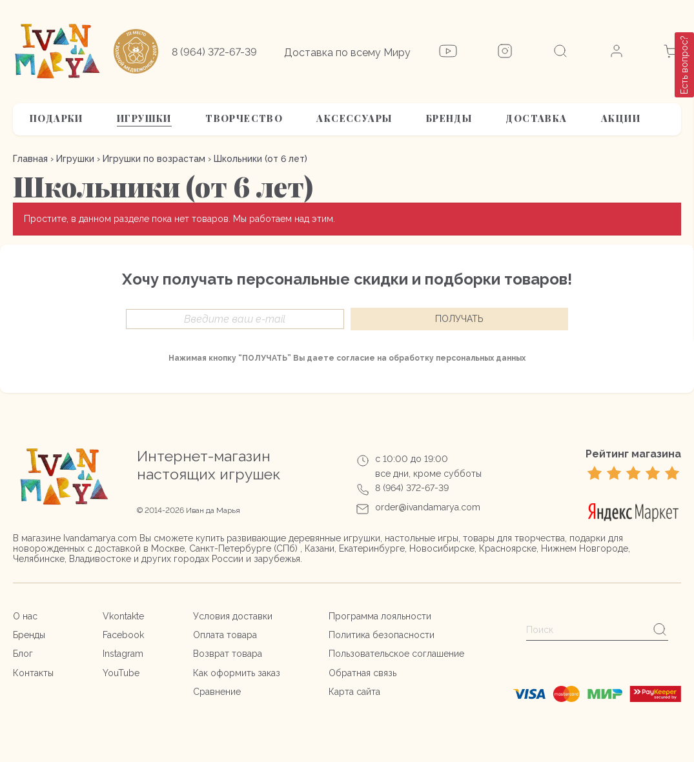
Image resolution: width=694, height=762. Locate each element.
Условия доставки (232, 616)
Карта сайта (354, 692)
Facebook (123, 635)
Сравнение (217, 692)
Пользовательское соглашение (396, 653)
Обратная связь (362, 673)
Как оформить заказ (236, 673)
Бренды (449, 118)
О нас (25, 616)
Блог (23, 653)
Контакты (33, 673)
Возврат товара (227, 653)
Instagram (123, 653)
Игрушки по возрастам (154, 159)
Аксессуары (354, 118)
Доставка (536, 118)
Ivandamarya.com (100, 538)
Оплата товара (225, 635)
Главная (30, 159)
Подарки (56, 118)
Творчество (244, 118)
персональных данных (481, 358)
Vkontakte (123, 616)
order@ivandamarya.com (427, 507)
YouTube (121, 673)
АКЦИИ (620, 118)
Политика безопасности (381, 635)
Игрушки (144, 118)
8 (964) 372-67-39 (214, 52)
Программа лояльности (380, 616)
